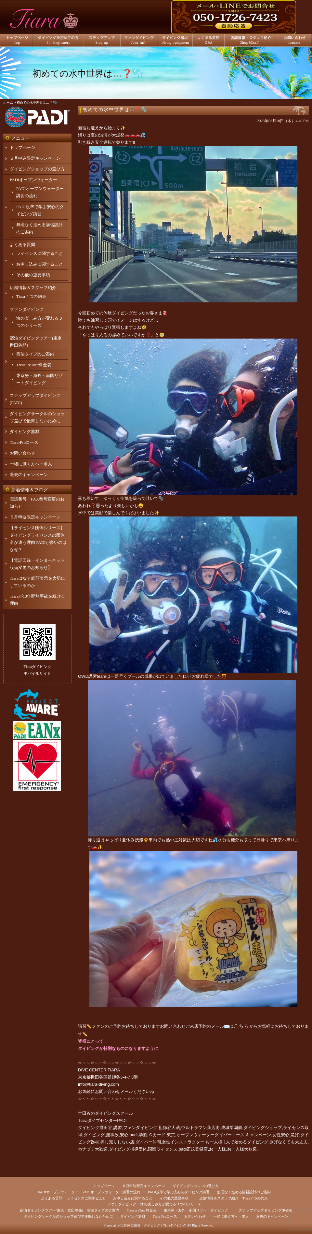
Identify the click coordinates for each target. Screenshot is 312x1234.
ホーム (8, 102)
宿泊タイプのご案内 (35, 354)
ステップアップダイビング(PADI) (265, 1210)
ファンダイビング (27, 309)
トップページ (22, 147)
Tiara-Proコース (24, 442)
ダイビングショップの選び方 (37, 169)
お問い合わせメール (114, 1091)
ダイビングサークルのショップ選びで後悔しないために (68, 1216)
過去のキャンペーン (29, 474)
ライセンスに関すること (39, 253)
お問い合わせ (22, 453)
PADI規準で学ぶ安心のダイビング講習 (179, 1192)
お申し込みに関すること (39, 264)
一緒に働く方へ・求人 (31, 463)
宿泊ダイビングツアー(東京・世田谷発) (51, 1210)
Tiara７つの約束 (31, 296)
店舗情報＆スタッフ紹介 (33, 287)
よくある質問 (22, 244)
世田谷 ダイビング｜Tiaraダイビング (158, 1225)
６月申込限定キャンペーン (35, 158)
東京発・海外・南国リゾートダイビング (196, 1210)
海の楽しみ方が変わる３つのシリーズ (170, 1204)
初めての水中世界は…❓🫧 (115, 109)
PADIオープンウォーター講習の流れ (112, 1192)
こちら (241, 1026)
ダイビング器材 (24, 431)
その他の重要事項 (33, 274)
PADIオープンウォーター (33, 179)
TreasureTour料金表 (33, 364)
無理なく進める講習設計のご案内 (244, 1192)
